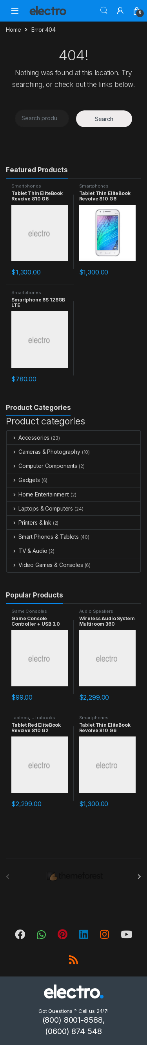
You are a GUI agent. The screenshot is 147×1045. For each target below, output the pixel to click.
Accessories (28, 437)
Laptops (20, 717)
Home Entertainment (38, 494)
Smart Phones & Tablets (43, 536)
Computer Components (42, 465)
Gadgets (23, 479)
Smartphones (26, 186)
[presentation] (139, 876)
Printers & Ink (29, 522)
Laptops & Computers (40, 508)
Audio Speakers (96, 611)
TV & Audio (27, 550)
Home (13, 29)
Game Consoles (29, 611)
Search (104, 10)
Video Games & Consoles (45, 564)
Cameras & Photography (43, 451)
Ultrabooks (43, 717)
